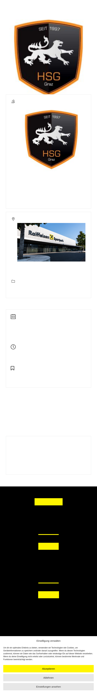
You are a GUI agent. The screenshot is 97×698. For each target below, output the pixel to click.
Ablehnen (48, 677)
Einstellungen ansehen (48, 686)
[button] (48, 557)
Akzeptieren (48, 668)
